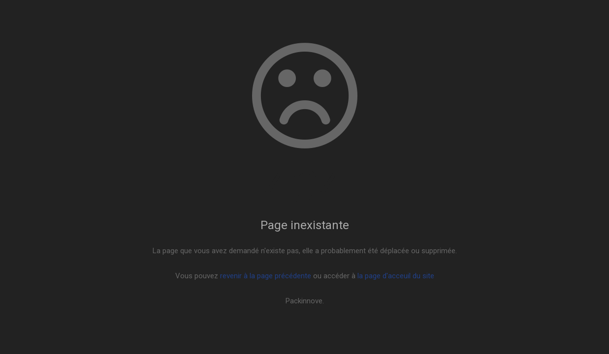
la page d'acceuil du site (395, 275)
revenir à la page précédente (265, 275)
